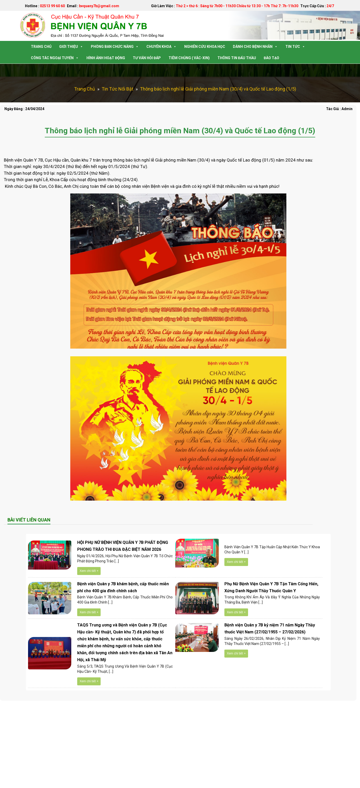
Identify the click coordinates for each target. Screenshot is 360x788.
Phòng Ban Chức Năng (115, 46)
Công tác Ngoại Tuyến (55, 58)
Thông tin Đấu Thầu (236, 58)
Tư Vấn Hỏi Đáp (147, 58)
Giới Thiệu (71, 46)
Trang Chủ (41, 47)
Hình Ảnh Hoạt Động (105, 58)
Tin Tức (295, 46)
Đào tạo (271, 58)
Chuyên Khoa (161, 46)
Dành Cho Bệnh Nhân (255, 46)
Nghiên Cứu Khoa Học (204, 47)
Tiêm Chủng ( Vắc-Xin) (189, 58)
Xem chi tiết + (89, 571)
